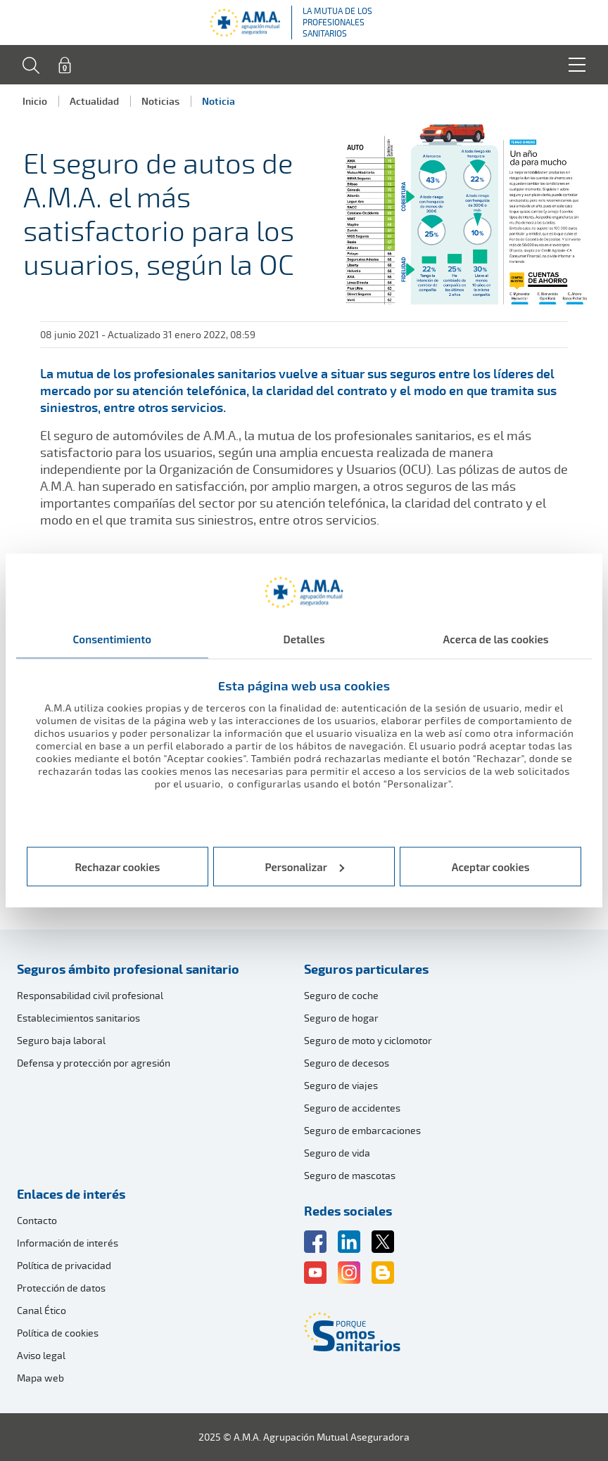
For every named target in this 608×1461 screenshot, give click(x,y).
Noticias (160, 101)
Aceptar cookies (491, 866)
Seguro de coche (341, 995)
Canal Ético (41, 1310)
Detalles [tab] (303, 639)
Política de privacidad (64, 1265)
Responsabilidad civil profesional (90, 995)
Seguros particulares (366, 969)
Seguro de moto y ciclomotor (368, 1040)
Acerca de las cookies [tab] (496, 639)
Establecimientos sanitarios (78, 1017)
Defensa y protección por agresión (93, 1062)
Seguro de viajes (341, 1085)
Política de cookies (58, 1332)
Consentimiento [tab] (112, 639)
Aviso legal (41, 1355)
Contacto (37, 1220)
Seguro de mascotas (349, 1175)
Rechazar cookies (117, 866)
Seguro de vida (337, 1152)
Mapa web (40, 1377)
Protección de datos (61, 1287)
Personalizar (305, 866)
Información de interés (67, 1242)
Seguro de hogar (341, 1017)
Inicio (35, 101)
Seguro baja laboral (61, 1040)
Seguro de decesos (346, 1062)
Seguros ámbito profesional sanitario (128, 969)
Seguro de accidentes (352, 1107)
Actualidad (94, 101)
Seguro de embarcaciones (362, 1130)
